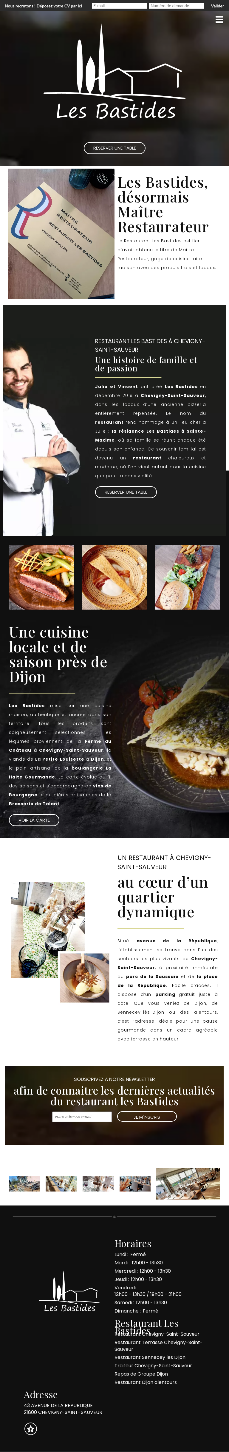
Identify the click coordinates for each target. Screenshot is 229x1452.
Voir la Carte (34, 820)
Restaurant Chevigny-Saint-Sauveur (156, 1334)
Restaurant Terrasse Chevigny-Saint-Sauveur (158, 1346)
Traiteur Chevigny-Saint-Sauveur (153, 1365)
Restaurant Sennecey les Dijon (149, 1357)
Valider (217, 5)
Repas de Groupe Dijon (141, 1374)
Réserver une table (148, 284)
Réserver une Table (114, 148)
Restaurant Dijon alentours (145, 1382)
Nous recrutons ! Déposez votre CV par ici (43, 5)
